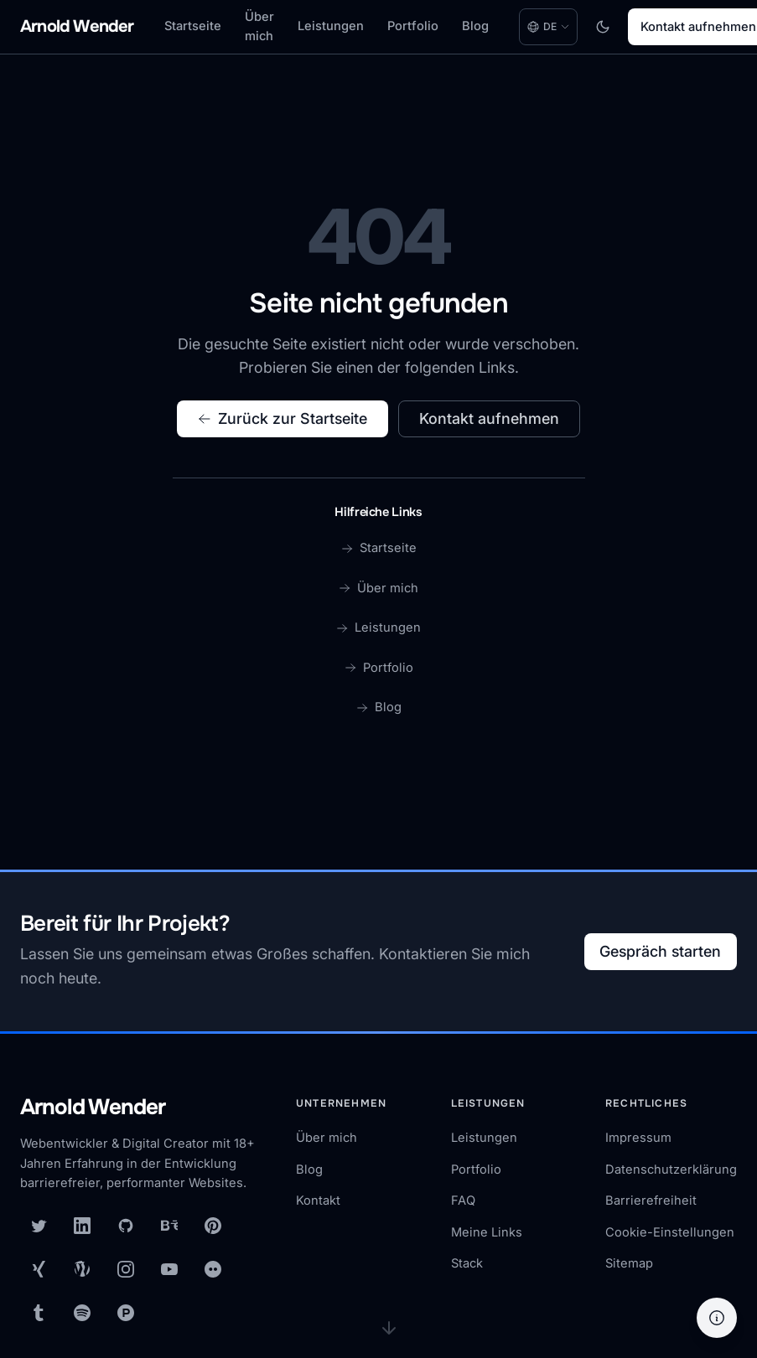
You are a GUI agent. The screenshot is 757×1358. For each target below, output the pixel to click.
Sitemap (629, 1263)
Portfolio (412, 26)
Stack (467, 1263)
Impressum (638, 1137)
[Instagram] (125, 1269)
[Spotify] (82, 1312)
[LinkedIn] (82, 1225)
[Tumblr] (38, 1312)
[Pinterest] (212, 1225)
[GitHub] (125, 1225)
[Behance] (169, 1225)
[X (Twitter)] (38, 1225)
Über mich (259, 26)
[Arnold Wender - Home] (77, 27)
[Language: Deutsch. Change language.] (548, 26)
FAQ (463, 1200)
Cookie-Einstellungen (669, 1232)
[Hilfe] (717, 1318)
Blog (475, 26)
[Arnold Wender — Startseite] (141, 1109)
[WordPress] (82, 1269)
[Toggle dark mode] (602, 26)
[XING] (38, 1269)
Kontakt (318, 1200)
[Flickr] (212, 1269)
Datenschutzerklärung (671, 1169)
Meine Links (486, 1232)
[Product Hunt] (125, 1312)
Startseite (192, 26)
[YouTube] (169, 1269)
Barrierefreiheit (651, 1200)
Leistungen (331, 26)
